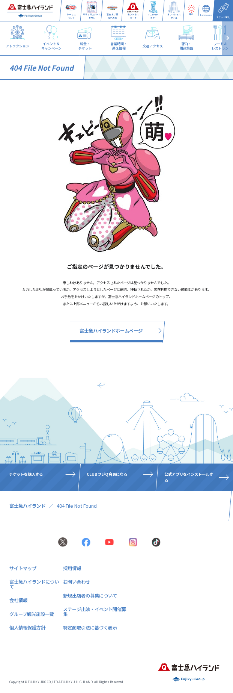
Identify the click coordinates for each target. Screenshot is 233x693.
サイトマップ (22, 568)
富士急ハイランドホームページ (111, 330)
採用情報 (72, 568)
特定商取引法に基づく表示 (90, 627)
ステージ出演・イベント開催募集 (94, 611)
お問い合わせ (76, 581)
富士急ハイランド (27, 505)
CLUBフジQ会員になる (107, 474)
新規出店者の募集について (90, 595)
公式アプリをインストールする (188, 477)
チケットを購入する (26, 474)
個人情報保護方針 (27, 627)
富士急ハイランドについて (34, 584)
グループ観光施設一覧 (31, 614)
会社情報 (18, 600)
